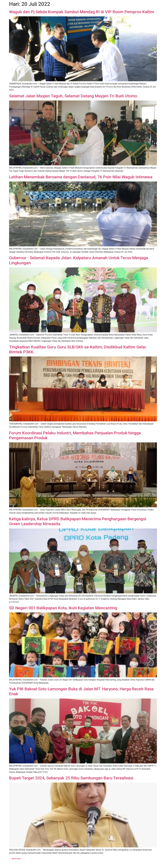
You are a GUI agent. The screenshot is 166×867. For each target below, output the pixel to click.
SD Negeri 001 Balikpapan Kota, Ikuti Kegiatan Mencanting (63, 607)
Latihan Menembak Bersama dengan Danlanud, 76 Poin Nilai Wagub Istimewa (80, 176)
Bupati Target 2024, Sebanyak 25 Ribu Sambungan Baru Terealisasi (71, 777)
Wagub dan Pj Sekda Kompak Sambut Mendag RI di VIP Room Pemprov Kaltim (81, 11)
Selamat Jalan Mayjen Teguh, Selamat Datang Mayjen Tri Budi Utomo (73, 95)
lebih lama (15, 858)
